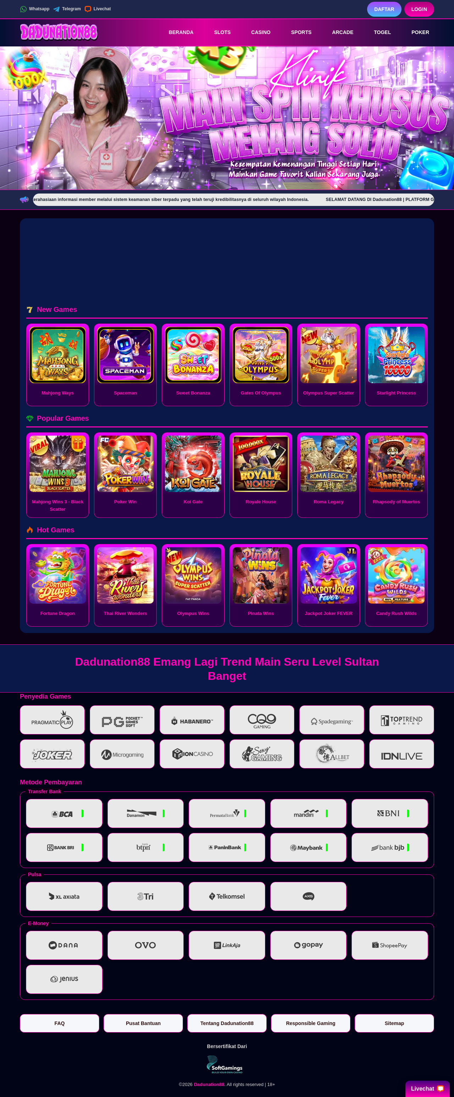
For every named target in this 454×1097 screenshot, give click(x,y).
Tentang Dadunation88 (227, 1023)
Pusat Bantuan (143, 1023)
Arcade (337, 32)
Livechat (97, 9)
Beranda (176, 32)
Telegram (67, 9)
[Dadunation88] (59, 32)
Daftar (384, 9)
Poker (415, 32)
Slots (217, 32)
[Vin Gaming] (227, 1064)
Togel (377, 32)
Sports (296, 32)
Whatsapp (34, 9)
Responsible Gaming (310, 1023)
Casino (255, 32)
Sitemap (394, 1023)
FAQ (60, 1023)
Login (419, 9)
